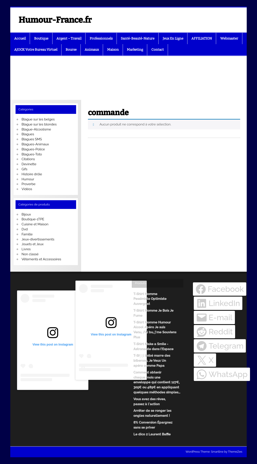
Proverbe (29, 184)
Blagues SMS (32, 139)
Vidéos (27, 189)
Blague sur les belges (38, 119)
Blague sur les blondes (39, 124)
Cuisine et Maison (35, 224)
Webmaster (229, 38)
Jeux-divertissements (38, 239)
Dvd (25, 229)
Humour (28, 179)
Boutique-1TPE (33, 219)
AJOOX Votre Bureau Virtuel (35, 50)
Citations (28, 159)
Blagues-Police (33, 149)
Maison (113, 50)
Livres (26, 249)
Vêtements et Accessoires (41, 259)
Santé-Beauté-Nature (137, 38)
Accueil (20, 38)
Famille (27, 234)
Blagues (28, 134)
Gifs (25, 169)
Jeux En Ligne (173, 38)
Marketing (135, 50)
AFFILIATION (201, 38)
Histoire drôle (32, 174)
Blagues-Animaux (35, 144)
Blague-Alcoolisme (36, 129)
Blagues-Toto (32, 154)
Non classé (30, 254)
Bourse (71, 50)
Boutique (41, 38)
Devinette (29, 164)
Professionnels (101, 38)
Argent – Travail (68, 38)
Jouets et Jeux (33, 244)
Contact (157, 50)
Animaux (92, 50)
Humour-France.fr (55, 20)
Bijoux (26, 214)
